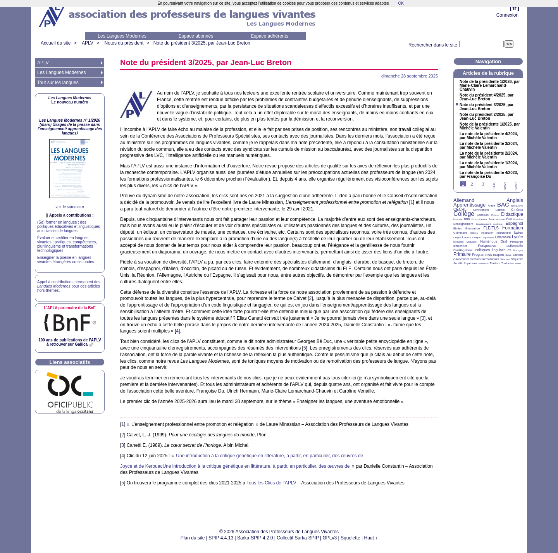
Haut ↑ (371, 538)
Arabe (491, 205)
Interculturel (503, 232)
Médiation (458, 242)
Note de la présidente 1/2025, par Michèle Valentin (490, 126)
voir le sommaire (69, 207)
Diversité (457, 219)
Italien (518, 232)
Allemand (463, 200)
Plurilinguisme (463, 250)
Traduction (507, 263)
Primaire (462, 254)
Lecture (466, 237)
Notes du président (124, 43)
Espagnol (514, 223)
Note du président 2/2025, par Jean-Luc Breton (487, 117)
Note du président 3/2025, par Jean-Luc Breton (201, 43)
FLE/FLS (490, 228)
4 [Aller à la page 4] (494, 184)
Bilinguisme (517, 206)
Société (457, 263)
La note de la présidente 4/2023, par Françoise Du (489, 175)
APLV (87, 43)
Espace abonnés (196, 36)
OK (400, 3)
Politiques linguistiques (493, 250)
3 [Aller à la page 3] (483, 184)
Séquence (517, 259)
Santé (508, 255)
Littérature (503, 237)
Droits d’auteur (479, 219)
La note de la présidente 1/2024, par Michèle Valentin (489, 165)
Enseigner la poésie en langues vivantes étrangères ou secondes (65, 259)
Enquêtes (518, 219)
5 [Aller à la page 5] (505, 184)
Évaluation (472, 228)
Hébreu (474, 233)
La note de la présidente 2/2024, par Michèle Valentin (489, 155)
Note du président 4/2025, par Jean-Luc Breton (487, 97)
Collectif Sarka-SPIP (298, 538)
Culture (494, 215)
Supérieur (470, 263)
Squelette (350, 538)
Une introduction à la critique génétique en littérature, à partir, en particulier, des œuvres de (269, 455)
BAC (503, 204)
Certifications (481, 209)
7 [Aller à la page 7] (494, 188)
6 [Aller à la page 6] (516, 184)
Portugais (518, 250)
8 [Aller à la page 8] (505, 188)
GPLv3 (330, 538)
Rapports (498, 254)
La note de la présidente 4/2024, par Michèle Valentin (489, 136)
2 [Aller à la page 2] (472, 184)
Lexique (476, 237)
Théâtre (494, 263)
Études (457, 228)
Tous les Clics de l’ (271, 483)
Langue (457, 237)
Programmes (482, 255)
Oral (504, 241)
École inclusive (497, 219)
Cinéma (517, 210)
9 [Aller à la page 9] (516, 188)
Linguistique (488, 237)
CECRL (460, 209)
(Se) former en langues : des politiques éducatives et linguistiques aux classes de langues (68, 226)
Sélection (505, 259)
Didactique (512, 214)
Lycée (517, 236)
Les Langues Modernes (122, 36)
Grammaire (460, 232)
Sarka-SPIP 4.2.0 (255, 538)
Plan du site (193, 538)
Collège (463, 213)
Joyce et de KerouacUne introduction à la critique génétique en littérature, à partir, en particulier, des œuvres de (235, 466)
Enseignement (463, 224)
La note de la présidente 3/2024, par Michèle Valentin (489, 146)
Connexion (507, 15)
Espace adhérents (269, 36)
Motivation (472, 242)
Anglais (514, 200)
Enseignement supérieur (489, 224)
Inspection (487, 232)
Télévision (483, 263)
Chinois (500, 209)
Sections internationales (484, 259)
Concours (483, 215)
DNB (467, 219)
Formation (512, 228)
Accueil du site (56, 43)
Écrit (509, 219)
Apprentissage (469, 205)
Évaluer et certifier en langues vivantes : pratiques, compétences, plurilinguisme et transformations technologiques (67, 244)
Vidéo (518, 263)
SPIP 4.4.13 (220, 538)
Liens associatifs (70, 362)
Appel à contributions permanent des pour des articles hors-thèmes (68, 286)
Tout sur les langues (58, 82)
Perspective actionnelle (500, 246)
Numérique (488, 241)
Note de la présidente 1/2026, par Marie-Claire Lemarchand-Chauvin (490, 85)
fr (514, 8)
